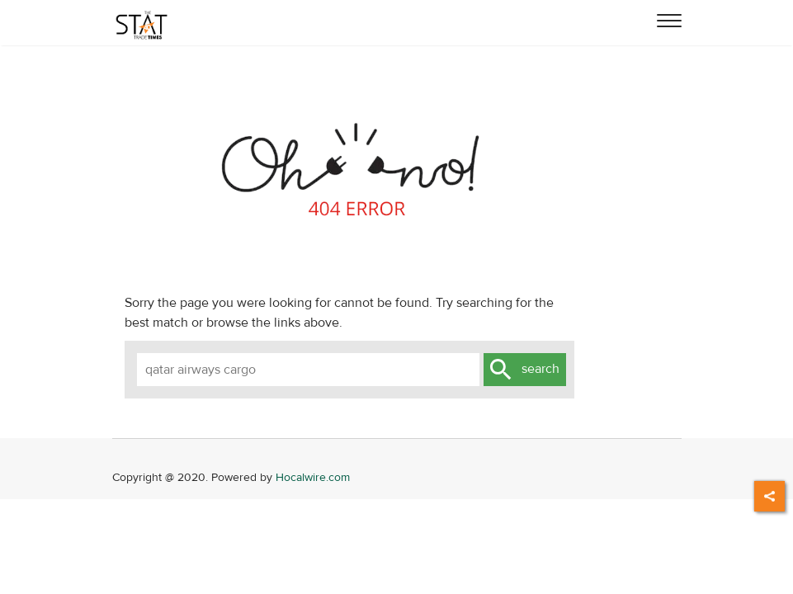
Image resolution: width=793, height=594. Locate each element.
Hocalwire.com (313, 477)
